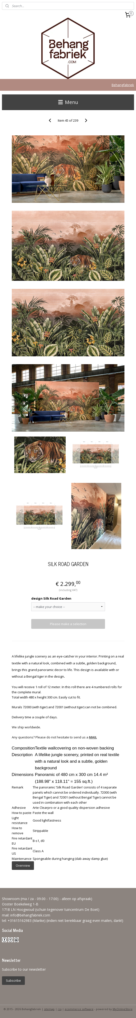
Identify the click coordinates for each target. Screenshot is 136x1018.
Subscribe (13, 980)
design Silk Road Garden (51, 598)
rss (59, 1009)
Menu (68, 102)
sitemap (49, 1009)
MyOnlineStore (123, 1009)
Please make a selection (68, 624)
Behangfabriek (123, 85)
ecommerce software (79, 1009)
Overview (23, 865)
